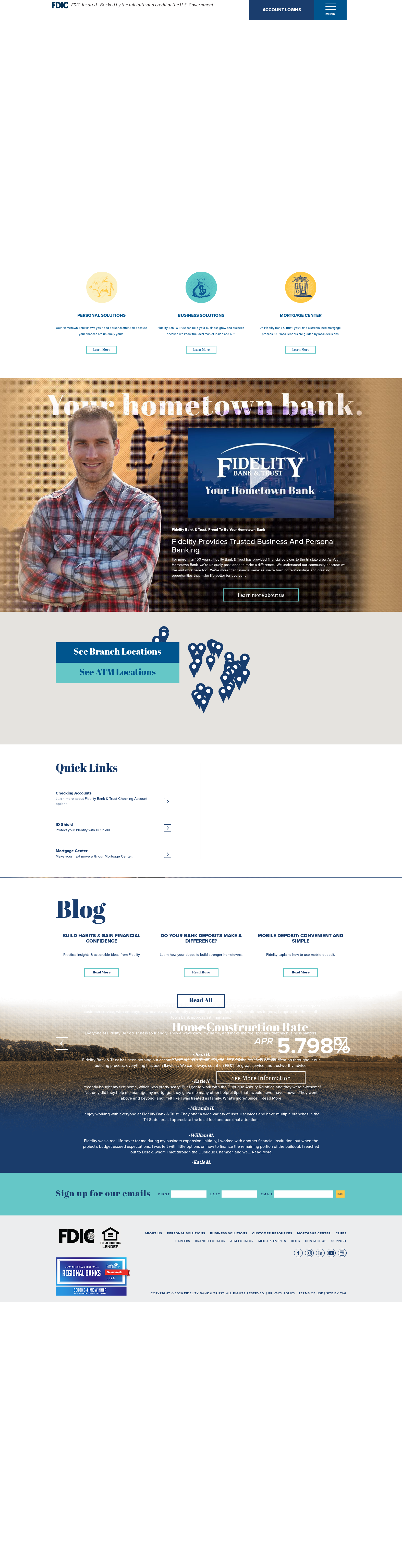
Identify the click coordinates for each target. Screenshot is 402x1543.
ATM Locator (241, 1487)
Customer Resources (272, 1479)
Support (339, 1487)
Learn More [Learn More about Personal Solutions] (101, 349)
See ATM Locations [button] (117, 673)
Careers (182, 1487)
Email (267, 1440)
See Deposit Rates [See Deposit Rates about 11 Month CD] (261, 991)
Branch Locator (210, 1487)
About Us (153, 1479)
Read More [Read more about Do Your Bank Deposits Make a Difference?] (201, 1218)
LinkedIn (320, 1498)
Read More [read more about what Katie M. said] (262, 1398)
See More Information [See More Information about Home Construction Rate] (261, 1078)
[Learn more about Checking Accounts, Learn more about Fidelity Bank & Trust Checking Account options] (113, 798)
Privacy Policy (282, 1539)
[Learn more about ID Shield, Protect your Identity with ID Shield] (113, 827)
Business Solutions (228, 1479)
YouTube (331, 1498)
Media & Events (272, 1487)
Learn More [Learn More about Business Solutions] (201, 349)
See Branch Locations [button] (117, 652)
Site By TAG (336, 1539)
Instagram (309, 1498)
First (164, 1440)
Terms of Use (311, 1539)
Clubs (341, 1479)
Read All (201, 1246)
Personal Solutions (186, 1479)
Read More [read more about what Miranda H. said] (271, 1343)
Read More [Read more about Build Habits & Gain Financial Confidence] (102, 1218)
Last (215, 1440)
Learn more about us (261, 594)
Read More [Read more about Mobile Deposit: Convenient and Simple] (301, 1218)
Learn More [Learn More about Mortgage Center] (300, 349)
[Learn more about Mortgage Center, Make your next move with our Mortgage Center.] (113, 853)
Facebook (298, 1498)
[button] (164, 638)
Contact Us (315, 1487)
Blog (295, 1487)
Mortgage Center (314, 1479)
